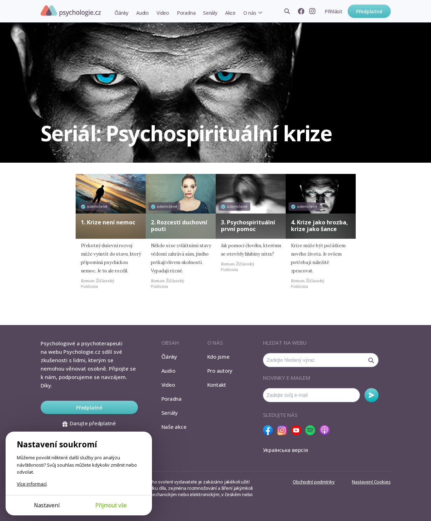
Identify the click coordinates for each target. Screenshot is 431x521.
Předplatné (369, 11)
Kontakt (216, 384)
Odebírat (371, 395)
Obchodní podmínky (313, 482)
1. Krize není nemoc (108, 222)
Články (121, 12)
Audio (142, 12)
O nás (249, 12)
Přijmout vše (111, 505)
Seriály (210, 12)
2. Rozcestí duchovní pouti (179, 225)
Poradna (186, 12)
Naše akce (174, 426)
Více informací (32, 484)
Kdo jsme (218, 356)
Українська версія (285, 449)
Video (163, 12)
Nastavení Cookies (371, 482)
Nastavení (47, 505)
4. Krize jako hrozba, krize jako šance (319, 225)
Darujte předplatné (89, 423)
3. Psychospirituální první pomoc (248, 225)
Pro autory (220, 370)
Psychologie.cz (71, 11)
